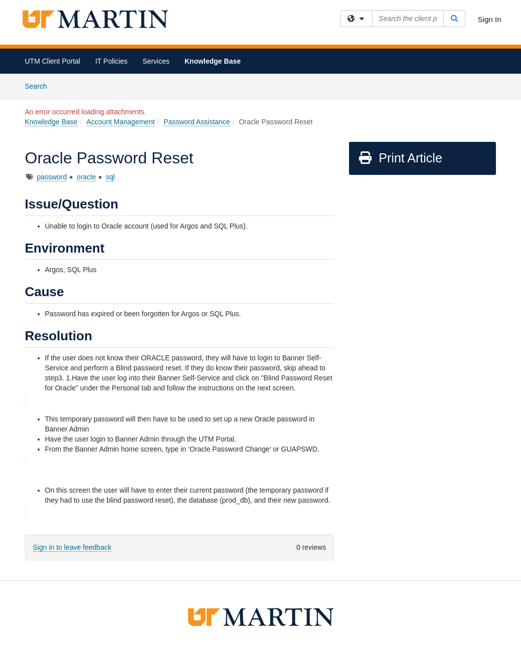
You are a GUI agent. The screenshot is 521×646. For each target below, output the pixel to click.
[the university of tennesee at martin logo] (260, 616)
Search (40, 85)
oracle (86, 177)
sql (110, 177)
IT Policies (111, 61)
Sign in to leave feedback (72, 547)
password (52, 177)
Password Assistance (196, 122)
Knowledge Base (213, 61)
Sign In (489, 19)
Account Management (120, 122)
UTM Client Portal (52, 61)
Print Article (400, 158)
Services (155, 61)
